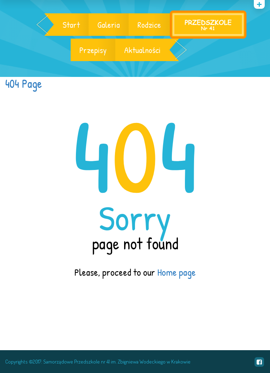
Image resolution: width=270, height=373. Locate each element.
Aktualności (142, 50)
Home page (176, 272)
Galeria (109, 24)
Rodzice (149, 24)
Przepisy (93, 50)
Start (71, 24)
